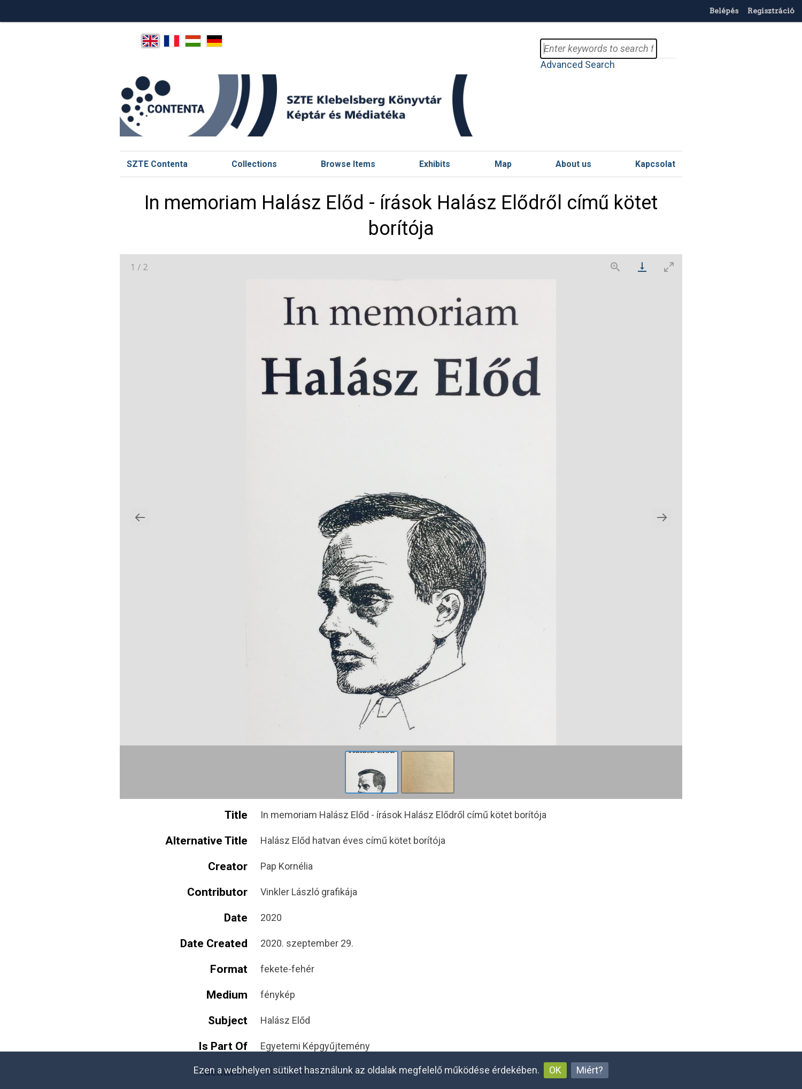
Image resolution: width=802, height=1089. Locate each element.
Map (503, 164)
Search (666, 48)
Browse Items (348, 164)
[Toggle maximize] (669, 266)
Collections (254, 164)
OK (555, 1070)
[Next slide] (662, 517)
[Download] (642, 266)
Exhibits (434, 164)
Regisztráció (771, 10)
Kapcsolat (655, 164)
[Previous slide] (140, 517)
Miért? (589, 1070)
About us (573, 164)
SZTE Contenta (157, 164)
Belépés (724, 10)
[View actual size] (615, 266)
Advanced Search (578, 64)
